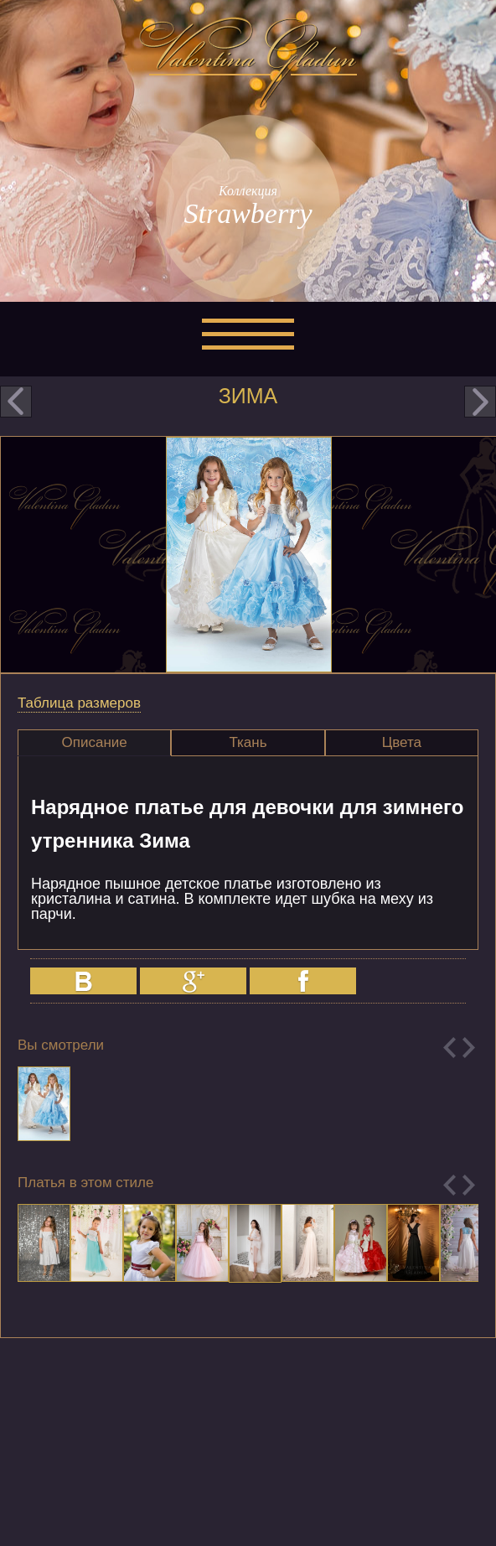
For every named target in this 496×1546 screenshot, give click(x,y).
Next (468, 1047)
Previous (449, 1047)
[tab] (94, 742)
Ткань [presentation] (247, 742)
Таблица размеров (79, 703)
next (480, 402)
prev (16, 402)
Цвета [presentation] (401, 742)
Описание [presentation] (94, 742)
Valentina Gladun (248, 62)
